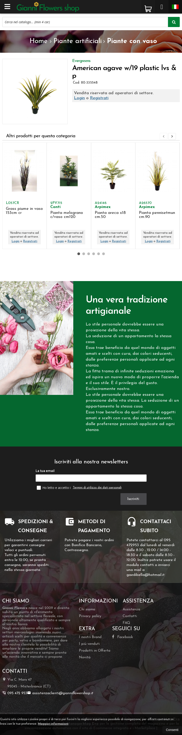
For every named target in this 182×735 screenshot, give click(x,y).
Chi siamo (87, 609)
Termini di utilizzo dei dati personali (97, 487)
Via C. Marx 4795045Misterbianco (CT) (26, 682)
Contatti (130, 616)
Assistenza (131, 609)
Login (79, 98)
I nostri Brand (90, 637)
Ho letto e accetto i (54, 487)
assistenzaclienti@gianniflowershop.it (60, 693)
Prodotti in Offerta (94, 651)
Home (39, 41)
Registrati (99, 98)
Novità (84, 657)
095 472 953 (14, 693)
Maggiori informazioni (53, 723)
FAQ (126, 623)
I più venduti (89, 644)
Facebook (122, 637)
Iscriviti (133, 499)
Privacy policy (90, 616)
